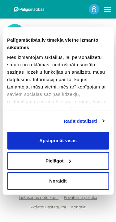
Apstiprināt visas (58, 140)
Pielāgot (58, 160)
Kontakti (79, 207)
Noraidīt (58, 180)
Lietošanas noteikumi (39, 197)
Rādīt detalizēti (80, 121)
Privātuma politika (80, 197)
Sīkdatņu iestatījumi (47, 207)
